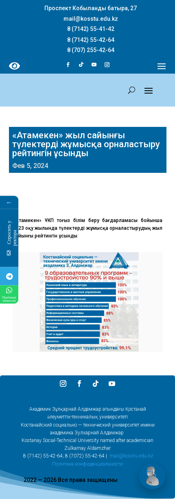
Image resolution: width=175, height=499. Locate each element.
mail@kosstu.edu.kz (131, 456)
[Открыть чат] (152, 476)
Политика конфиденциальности (87, 464)
